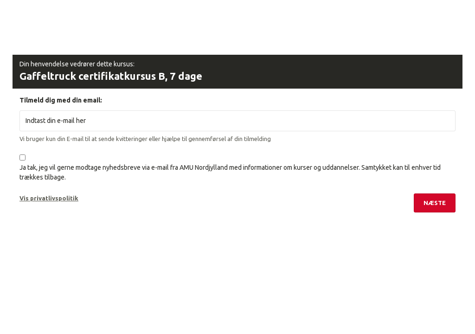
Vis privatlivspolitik (48, 198)
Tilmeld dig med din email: (60, 100)
